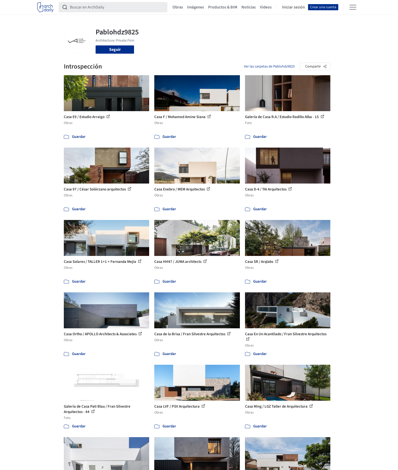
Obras (177, 7)
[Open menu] (353, 7)
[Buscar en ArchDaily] (117, 7)
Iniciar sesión (293, 7)
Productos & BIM (222, 7)
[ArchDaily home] (45, 7)
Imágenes (195, 7)
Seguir (115, 49)
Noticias (248, 7)
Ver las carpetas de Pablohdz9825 (269, 66)
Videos (266, 7)
